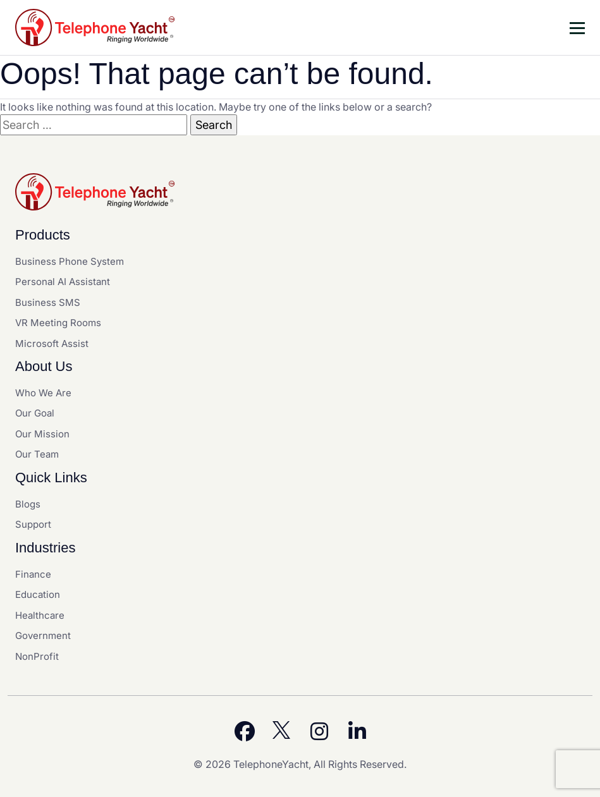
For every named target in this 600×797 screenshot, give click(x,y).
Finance (33, 574)
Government (43, 636)
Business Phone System (69, 261)
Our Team (37, 454)
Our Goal (34, 413)
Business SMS (47, 302)
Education (37, 594)
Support (33, 524)
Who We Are (43, 393)
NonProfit (37, 656)
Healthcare (39, 615)
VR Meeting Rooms (58, 323)
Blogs (27, 504)
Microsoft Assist (52, 344)
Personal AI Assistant (62, 282)
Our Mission (42, 434)
